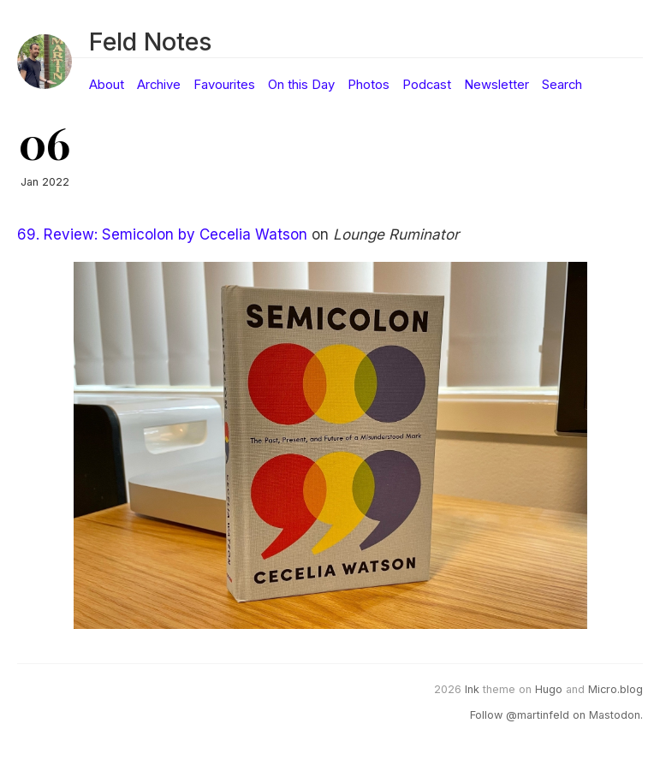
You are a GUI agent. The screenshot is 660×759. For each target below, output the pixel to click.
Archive (159, 84)
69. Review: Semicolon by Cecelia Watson (162, 234)
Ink (472, 689)
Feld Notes (150, 41)
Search (562, 84)
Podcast (426, 84)
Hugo (548, 689)
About (106, 84)
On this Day (301, 84)
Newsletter (496, 84)
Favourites (224, 84)
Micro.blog (615, 689)
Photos (368, 84)
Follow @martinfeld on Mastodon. (556, 715)
